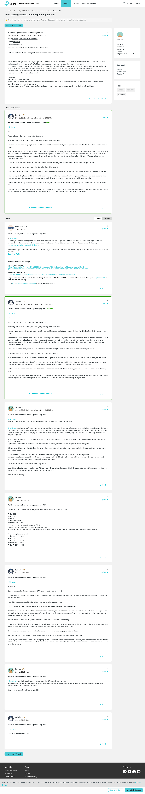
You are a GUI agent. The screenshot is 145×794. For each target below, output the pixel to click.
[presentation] (11, 116)
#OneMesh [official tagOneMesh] (24, 39)
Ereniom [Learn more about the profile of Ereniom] (18, 407)
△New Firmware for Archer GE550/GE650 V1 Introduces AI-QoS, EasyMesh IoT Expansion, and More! (46, 267)
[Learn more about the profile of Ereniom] (11, 408)
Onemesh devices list (15, 245)
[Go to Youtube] (125, 771)
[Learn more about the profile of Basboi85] (11, 116)
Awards (27, 774)
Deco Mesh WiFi (14, 254)
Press (27, 767)
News (27, 771)
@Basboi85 (12, 428)
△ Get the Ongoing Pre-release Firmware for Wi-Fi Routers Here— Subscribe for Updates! (41, 274)
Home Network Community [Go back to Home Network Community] (13, 11)
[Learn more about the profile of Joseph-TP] (11, 228)
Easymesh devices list (32, 245)
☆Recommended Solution (26, 283)
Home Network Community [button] (29, 3)
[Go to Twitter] (134, 772)
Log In (129, 3)
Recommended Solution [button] (40, 207)
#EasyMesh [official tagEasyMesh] (33, 39)
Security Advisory (31, 777)
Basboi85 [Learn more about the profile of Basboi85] (18, 115)
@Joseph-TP (12, 419)
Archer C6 (16, 42)
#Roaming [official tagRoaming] (16, 39)
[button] (56, 3)
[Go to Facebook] (129, 771)
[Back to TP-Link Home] (10, 3)
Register (137, 3)
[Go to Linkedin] (138, 771)
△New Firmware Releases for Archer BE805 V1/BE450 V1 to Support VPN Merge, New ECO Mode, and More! (48, 269)
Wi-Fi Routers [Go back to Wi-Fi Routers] (26, 11)
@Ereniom (12, 127)
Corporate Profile (11, 771)
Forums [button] (66, 3)
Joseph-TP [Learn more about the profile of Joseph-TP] (23, 226)
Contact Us (8, 774)
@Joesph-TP (100, 278)
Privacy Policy (9, 777)
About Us (8, 767)
